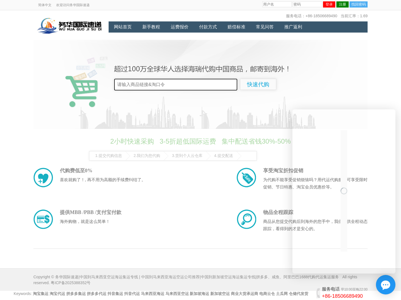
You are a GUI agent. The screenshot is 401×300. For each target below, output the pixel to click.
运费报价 (180, 26)
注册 (342, 4)
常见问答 (265, 26)
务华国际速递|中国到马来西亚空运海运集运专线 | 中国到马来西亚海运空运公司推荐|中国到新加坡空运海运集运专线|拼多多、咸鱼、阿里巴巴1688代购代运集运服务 (197, 277)
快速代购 (258, 84)
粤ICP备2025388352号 (71, 283)
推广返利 (293, 26)
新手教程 (151, 26)
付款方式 (208, 26)
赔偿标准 (236, 26)
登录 (329, 4)
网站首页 (123, 26)
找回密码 (358, 4)
